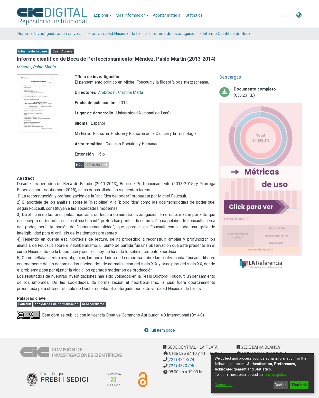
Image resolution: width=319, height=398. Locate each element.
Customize (223, 385)
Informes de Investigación (172, 33)
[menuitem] (103, 15)
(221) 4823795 (180, 365)
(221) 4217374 (180, 359)
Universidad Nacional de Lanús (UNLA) (117, 33)
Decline (281, 385)
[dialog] (262, 373)
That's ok (299, 385)
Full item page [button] (159, 330)
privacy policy (275, 375)
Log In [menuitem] (286, 15)
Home (22, 33)
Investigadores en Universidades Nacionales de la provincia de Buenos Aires (60, 33)
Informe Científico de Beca (226, 33)
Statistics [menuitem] (194, 15)
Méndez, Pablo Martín (36, 67)
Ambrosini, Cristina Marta (120, 92)
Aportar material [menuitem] (167, 15)
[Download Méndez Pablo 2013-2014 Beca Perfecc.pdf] (260, 92)
